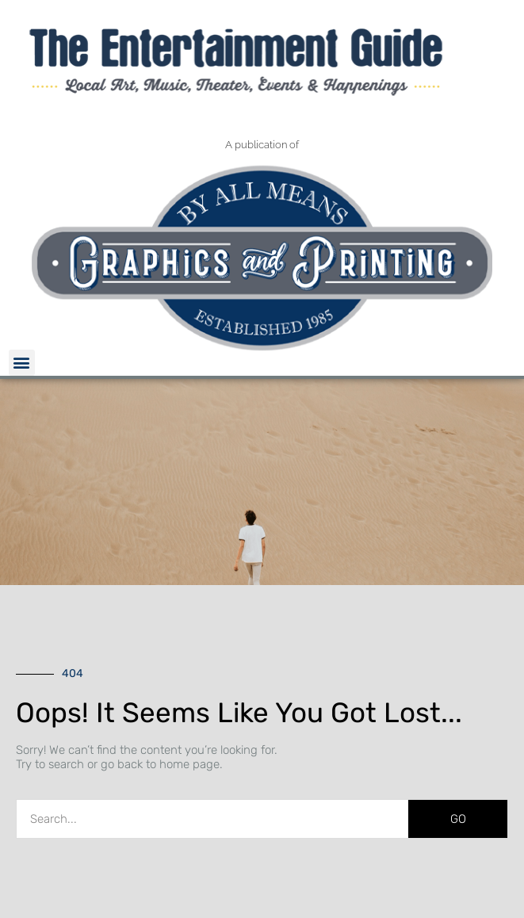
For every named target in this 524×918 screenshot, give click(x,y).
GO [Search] (458, 819)
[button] (22, 363)
